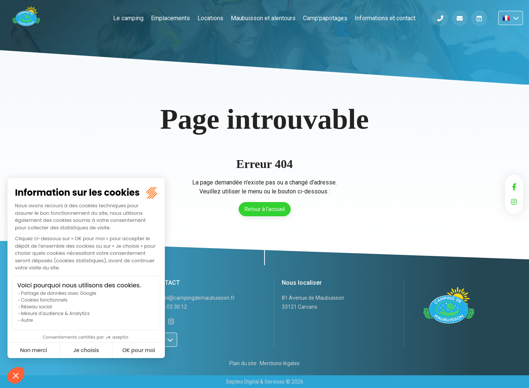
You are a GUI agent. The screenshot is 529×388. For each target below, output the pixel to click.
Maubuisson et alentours (263, 18)
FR (510, 18)
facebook (514, 187)
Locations (210, 18)
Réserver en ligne (479, 18)
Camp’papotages (325, 18)
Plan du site (243, 363)
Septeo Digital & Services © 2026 (264, 382)
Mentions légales (280, 363)
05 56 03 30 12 (169, 307)
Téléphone (440, 18)
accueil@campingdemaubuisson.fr (193, 298)
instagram (514, 202)
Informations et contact (385, 18)
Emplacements (170, 18)
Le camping (128, 18)
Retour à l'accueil (265, 209)
